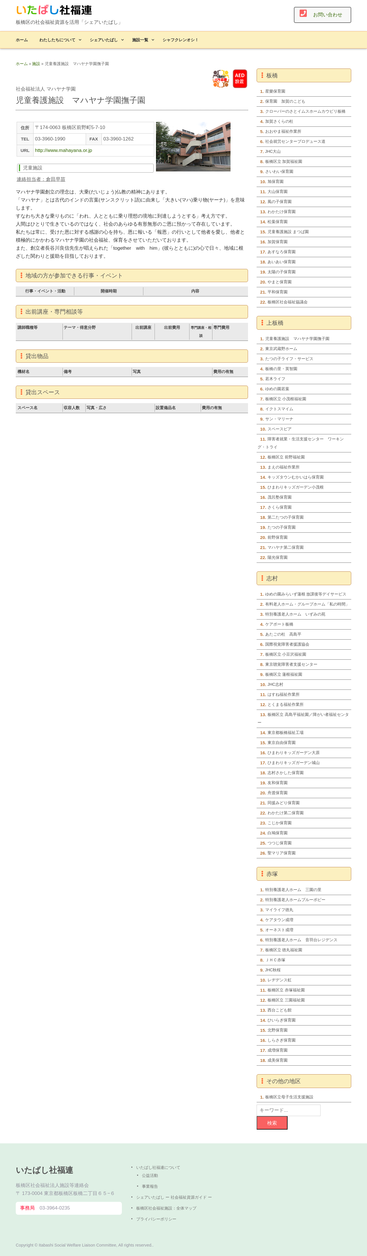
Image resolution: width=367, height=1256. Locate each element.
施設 (36, 64)
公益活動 (150, 1175)
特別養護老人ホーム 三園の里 (293, 890)
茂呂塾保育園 (280, 497)
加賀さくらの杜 (279, 121)
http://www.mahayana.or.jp (63, 150)
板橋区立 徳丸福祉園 (283, 950)
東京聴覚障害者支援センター (291, 664)
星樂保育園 (275, 91)
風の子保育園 (280, 202)
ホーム (22, 39)
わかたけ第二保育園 (286, 813)
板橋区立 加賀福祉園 (283, 161)
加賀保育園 (278, 242)
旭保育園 (278, 181)
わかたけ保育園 (282, 212)
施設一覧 (140, 39)
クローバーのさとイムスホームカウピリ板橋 (305, 111)
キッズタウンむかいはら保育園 (296, 477)
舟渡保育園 (278, 793)
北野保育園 (278, 1030)
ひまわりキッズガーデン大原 (294, 753)
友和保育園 (278, 783)
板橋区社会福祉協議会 (288, 302)
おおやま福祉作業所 (283, 131)
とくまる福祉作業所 (286, 704)
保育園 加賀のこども (285, 101)
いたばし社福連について (158, 1167)
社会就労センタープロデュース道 (295, 141)
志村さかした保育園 (286, 773)
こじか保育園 (280, 823)
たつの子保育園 (282, 527)
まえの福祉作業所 (284, 467)
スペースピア (280, 429)
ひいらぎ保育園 (282, 1020)
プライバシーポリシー (156, 1219)
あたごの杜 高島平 (283, 634)
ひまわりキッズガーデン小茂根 (296, 487)
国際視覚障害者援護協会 (287, 644)
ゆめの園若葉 (277, 389)
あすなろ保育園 (282, 252)
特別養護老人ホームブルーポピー (295, 900)
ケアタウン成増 (279, 920)
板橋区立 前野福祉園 (286, 457)
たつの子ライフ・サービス (289, 359)
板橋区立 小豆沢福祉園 (286, 654)
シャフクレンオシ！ (181, 39)
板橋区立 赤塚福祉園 (286, 990)
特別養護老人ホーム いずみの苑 (295, 614)
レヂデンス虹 (280, 980)
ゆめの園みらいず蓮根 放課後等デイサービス (306, 594)
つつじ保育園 (280, 843)
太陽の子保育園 (282, 272)
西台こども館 (280, 1010)
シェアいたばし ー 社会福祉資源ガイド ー (174, 1197)
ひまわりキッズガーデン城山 (294, 763)
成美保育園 (278, 1060)
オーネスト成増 (279, 930)
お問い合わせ (327, 14)
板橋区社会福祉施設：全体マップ (166, 1208)
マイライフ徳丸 (279, 910)
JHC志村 (275, 684)
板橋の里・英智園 (281, 369)
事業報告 (150, 1186)
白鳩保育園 (278, 833)
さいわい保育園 (279, 171)
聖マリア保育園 (282, 853)
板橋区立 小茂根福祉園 (286, 399)
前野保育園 (278, 537)
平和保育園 (278, 292)
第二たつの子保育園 (286, 517)
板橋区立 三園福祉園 (286, 1000)
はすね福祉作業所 (284, 694)
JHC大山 (273, 151)
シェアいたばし (104, 39)
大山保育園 (278, 192)
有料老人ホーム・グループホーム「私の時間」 (307, 604)
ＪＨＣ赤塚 (275, 960)
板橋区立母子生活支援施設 (289, 1097)
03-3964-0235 (55, 1208)
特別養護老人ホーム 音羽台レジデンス (301, 940)
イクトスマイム (279, 409)
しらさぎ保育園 (282, 1040)
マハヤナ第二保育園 (286, 547)
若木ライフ (275, 379)
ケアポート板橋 (279, 624)
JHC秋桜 (273, 970)
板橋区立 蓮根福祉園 (283, 674)
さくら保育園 (280, 507)
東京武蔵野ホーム (281, 349)
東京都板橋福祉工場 (286, 732)
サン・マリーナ (279, 419)
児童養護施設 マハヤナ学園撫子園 (297, 339)
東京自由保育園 (282, 743)
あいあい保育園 (282, 262)
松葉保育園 (278, 222)
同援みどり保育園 (284, 803)
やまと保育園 (280, 282)
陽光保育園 (278, 557)
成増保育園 (278, 1050)
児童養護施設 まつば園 (288, 232)
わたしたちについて (57, 39)
